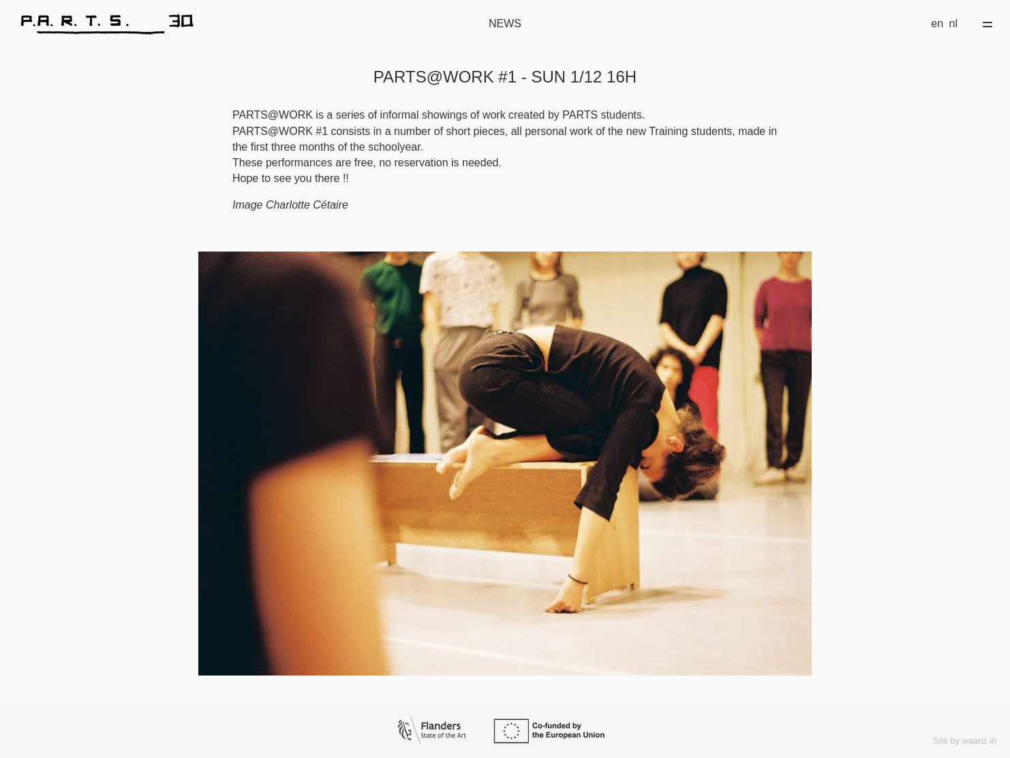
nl (953, 23)
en (937, 23)
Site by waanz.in (964, 741)
